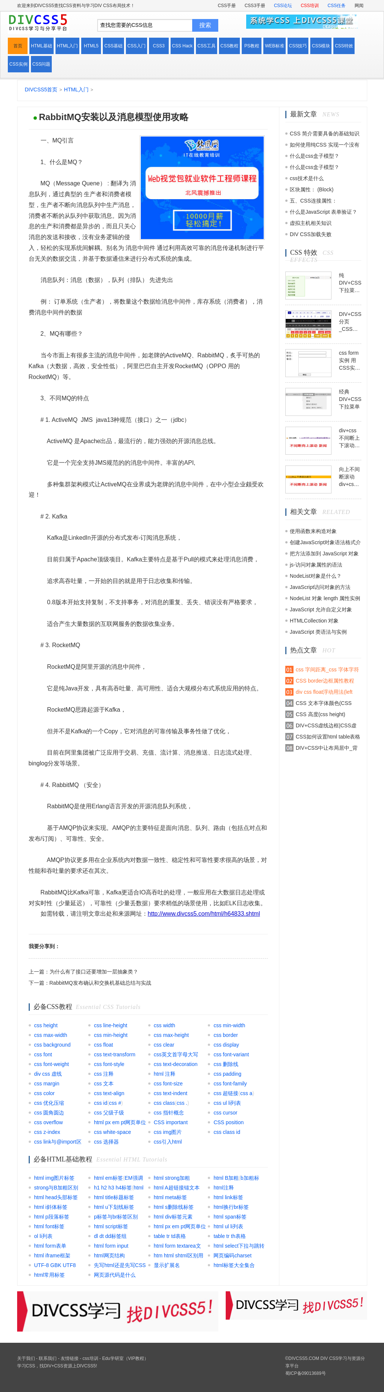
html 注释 (164, 1074)
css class (164, 1103)
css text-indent (170, 1093)
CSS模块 (321, 45)
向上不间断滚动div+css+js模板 (350, 477)
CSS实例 (18, 64)
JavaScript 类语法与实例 (318, 632)
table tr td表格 (170, 1236)
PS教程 (251, 45)
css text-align (109, 1093)
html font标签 (49, 1226)
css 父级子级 (109, 1113)
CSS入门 (136, 45)
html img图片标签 (54, 1178)
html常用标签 (49, 1275)
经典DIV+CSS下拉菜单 (350, 399)
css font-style (109, 1064)
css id (100, 1103)
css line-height (110, 1025)
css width (164, 1025)
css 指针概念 (169, 1113)
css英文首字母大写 (176, 1054)
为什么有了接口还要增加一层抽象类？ (94, 972)
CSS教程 (229, 45)
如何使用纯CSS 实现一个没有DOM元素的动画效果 (324, 146)
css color (44, 1093)
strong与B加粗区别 (56, 1188)
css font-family (230, 1084)
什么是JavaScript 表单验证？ (323, 212)
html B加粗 (226, 1178)
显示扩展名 (167, 1265)
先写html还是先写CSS (120, 1265)
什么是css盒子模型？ (314, 156)
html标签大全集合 (233, 1265)
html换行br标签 (231, 1207)
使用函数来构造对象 (313, 531)
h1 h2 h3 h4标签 (113, 1188)
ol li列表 (43, 1236)
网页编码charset (232, 1255)
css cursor (225, 1113)
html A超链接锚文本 (177, 1188)
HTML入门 (67, 45)
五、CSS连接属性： (313, 201)
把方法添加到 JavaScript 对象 (324, 554)
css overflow (48, 1122)
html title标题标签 (114, 1197)
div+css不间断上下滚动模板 (349, 438)
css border (225, 1035)
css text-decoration (176, 1064)
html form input (111, 1246)
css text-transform (114, 1054)
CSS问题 (41, 64)
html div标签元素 (173, 1217)
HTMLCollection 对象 (314, 621)
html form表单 (50, 1246)
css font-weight (51, 1064)
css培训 (90, 1358)
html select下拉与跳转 (238, 1246)
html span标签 (230, 1217)
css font (43, 1054)
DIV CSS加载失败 (310, 234)
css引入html (168, 1142)
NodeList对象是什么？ (316, 576)
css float (103, 1045)
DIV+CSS (53, 1366)
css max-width (50, 1035)
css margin (47, 1084)
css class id (226, 1132)
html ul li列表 (228, 1226)
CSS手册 (227, 5)
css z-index (47, 1132)
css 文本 (104, 1084)
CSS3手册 (255, 5)
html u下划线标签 (114, 1207)
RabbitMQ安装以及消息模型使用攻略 (113, 117)
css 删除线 (225, 1064)
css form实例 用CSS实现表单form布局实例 (349, 360)
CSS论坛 (283, 5)
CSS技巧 (298, 45)
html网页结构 (109, 1255)
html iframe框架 (52, 1255)
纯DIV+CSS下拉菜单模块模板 (350, 283)
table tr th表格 (229, 1236)
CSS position (228, 1122)
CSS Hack (182, 45)
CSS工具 (206, 45)
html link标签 (228, 1197)
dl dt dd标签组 (110, 1236)
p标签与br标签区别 (116, 1217)
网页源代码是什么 (115, 1275)
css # (115, 1103)
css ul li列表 (227, 1103)
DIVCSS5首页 (41, 90)
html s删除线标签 (174, 1207)
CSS (30, 1366)
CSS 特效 (303, 252)
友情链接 (70, 1358)
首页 (17, 45)
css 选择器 (106, 1142)
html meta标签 (170, 1197)
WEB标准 (274, 45)
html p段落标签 (51, 1217)
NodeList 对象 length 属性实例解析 (325, 599)
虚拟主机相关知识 (310, 223)
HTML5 (91, 45)
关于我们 (26, 1358)
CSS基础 (113, 45)
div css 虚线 (48, 1074)
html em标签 (108, 1178)
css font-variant (231, 1054)
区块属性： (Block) (311, 189)
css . (182, 1103)
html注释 (223, 1188)
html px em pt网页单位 (120, 1122)
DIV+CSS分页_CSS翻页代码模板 (350, 322)
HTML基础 (41, 45)
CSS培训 (310, 5)
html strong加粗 (172, 1178)
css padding (227, 1074)
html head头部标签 (56, 1197)
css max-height (171, 1035)
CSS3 (159, 45)
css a (246, 1093)
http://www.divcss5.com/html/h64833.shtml (204, 913)
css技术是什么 (307, 178)
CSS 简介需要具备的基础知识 (324, 134)
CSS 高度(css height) (320, 714)
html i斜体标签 (50, 1207)
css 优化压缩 (49, 1103)
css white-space (112, 1132)
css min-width (229, 1025)
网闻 (359, 5)
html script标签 (111, 1226)
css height (46, 1025)
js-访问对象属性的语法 (316, 565)
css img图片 (168, 1132)
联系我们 (48, 1358)
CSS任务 (336, 5)
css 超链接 (225, 1093)
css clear (164, 1045)
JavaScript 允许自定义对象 (321, 609)
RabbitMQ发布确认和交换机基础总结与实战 (100, 983)
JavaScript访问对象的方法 (320, 587)
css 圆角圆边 (49, 1113)
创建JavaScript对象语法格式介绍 (325, 543)
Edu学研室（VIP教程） (125, 1358)
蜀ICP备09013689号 (305, 1373)
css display (226, 1045)
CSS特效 (344, 45)
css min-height (110, 1035)
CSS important (171, 1122)
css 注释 (104, 1074)
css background (52, 1045)
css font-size (168, 1084)
